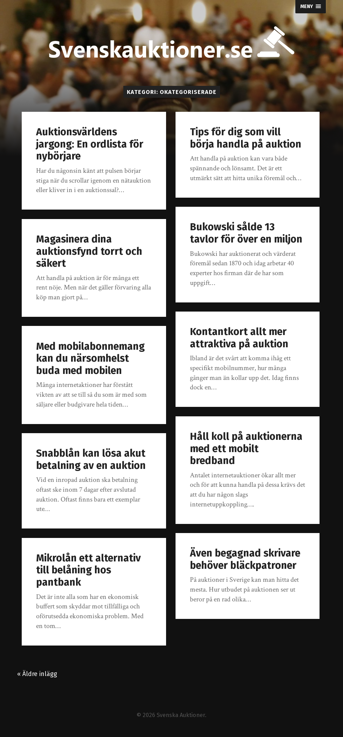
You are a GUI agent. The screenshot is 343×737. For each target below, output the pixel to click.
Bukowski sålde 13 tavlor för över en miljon (246, 233)
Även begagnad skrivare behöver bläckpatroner (245, 559)
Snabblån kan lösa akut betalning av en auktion (91, 459)
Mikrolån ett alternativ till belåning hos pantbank (88, 570)
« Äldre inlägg (37, 674)
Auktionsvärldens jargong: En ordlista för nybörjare (89, 144)
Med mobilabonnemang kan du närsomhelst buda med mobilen (90, 358)
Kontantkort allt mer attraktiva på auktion (239, 338)
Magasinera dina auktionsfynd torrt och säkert (89, 251)
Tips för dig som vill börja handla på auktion (245, 138)
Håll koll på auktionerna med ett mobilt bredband (246, 448)
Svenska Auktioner (181, 715)
